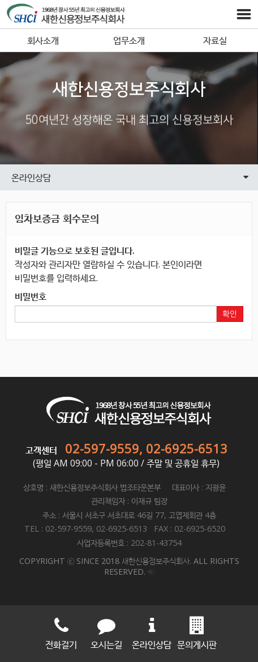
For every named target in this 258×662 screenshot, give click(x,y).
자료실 (215, 40)
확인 (229, 314)
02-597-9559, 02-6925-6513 (146, 448)
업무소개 (129, 40)
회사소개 (43, 40)
